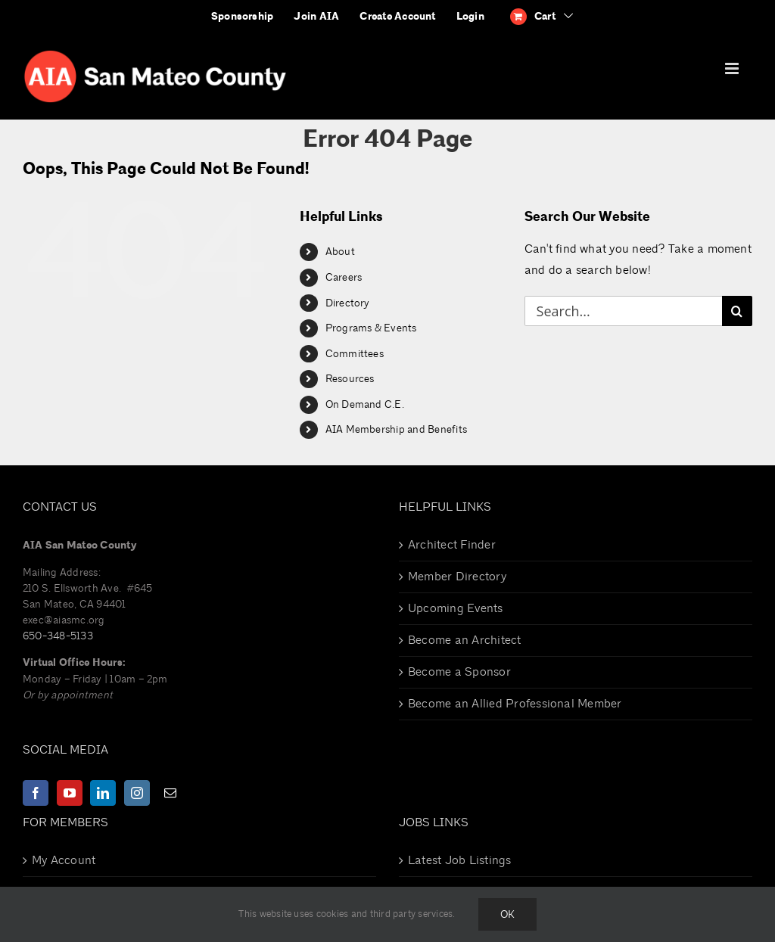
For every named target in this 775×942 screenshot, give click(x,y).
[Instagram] (137, 793)
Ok (507, 914)
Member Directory (457, 576)
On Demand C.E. (364, 404)
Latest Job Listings (460, 860)
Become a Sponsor (459, 671)
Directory (347, 303)
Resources (350, 378)
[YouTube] (69, 793)
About (340, 251)
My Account (63, 860)
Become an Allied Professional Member (515, 703)
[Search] (737, 311)
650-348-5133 (58, 636)
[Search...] (623, 311)
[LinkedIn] (103, 793)
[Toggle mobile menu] (733, 68)
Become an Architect (464, 640)
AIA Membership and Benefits (396, 429)
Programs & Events (371, 328)
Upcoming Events (455, 608)
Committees (354, 353)
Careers (344, 277)
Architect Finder (452, 544)
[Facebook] (35, 793)
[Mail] (170, 793)
